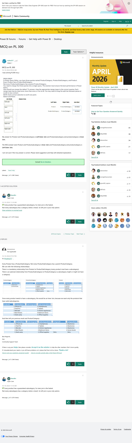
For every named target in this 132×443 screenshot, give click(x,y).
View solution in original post (12, 210)
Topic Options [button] (78, 52)
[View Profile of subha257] (10, 60)
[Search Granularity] (71, 26)
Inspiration (43, 16)
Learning (78, 16)
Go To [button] (127, 21)
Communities (61, 16)
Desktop (58, 38)
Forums (34, 16)
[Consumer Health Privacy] (26, 436)
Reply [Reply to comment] (80, 221)
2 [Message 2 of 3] (8, 217)
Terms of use (117, 429)
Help (120, 21)
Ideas (51, 16)
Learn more (6, 10)
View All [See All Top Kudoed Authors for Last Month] (94, 200)
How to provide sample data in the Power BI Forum (46, 353)
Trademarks (127, 429)
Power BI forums (8, 38)
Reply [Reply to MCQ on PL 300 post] (80, 175)
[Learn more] (98, 95)
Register (106, 21)
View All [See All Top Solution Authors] (94, 157)
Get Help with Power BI (40, 38)
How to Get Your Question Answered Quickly (107, 111)
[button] (65, 52)
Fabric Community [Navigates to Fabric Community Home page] (21, 16)
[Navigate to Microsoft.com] (5, 16)
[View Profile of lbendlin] (13, 195)
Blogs (70, 16)
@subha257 (8, 259)
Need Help (11, 170)
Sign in (114, 21)
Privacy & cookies (106, 429)
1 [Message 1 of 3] (8, 175)
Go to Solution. (46, 162)
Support (86, 16)
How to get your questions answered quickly (15, 353)
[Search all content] (105, 26)
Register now (69, 32)
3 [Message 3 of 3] (8, 359)
